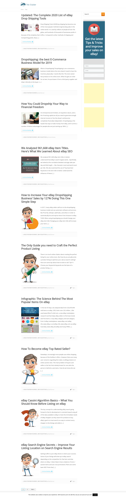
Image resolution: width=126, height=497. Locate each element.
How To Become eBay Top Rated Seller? (45, 349)
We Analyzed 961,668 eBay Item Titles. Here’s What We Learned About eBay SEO (46, 150)
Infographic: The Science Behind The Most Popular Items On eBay (47, 300)
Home (52, 4)
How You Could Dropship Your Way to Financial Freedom (44, 105)
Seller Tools (68, 4)
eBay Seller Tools (42, 49)
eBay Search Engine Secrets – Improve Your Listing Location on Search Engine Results (48, 446)
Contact (88, 4)
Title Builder (59, 4)
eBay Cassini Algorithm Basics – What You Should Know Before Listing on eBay (46, 402)
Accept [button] (95, 494)
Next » (32, 490)
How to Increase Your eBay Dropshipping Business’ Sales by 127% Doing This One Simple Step (46, 199)
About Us (81, 4)
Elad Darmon (51, 49)
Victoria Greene (51, 137)
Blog (75, 4)
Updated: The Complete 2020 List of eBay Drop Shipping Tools (46, 17)
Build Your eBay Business (30, 49)
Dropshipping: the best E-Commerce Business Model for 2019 (43, 61)
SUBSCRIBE (94, 76)
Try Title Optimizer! (98, 4)
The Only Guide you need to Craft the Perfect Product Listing (49, 247)
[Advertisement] (94, 94)
